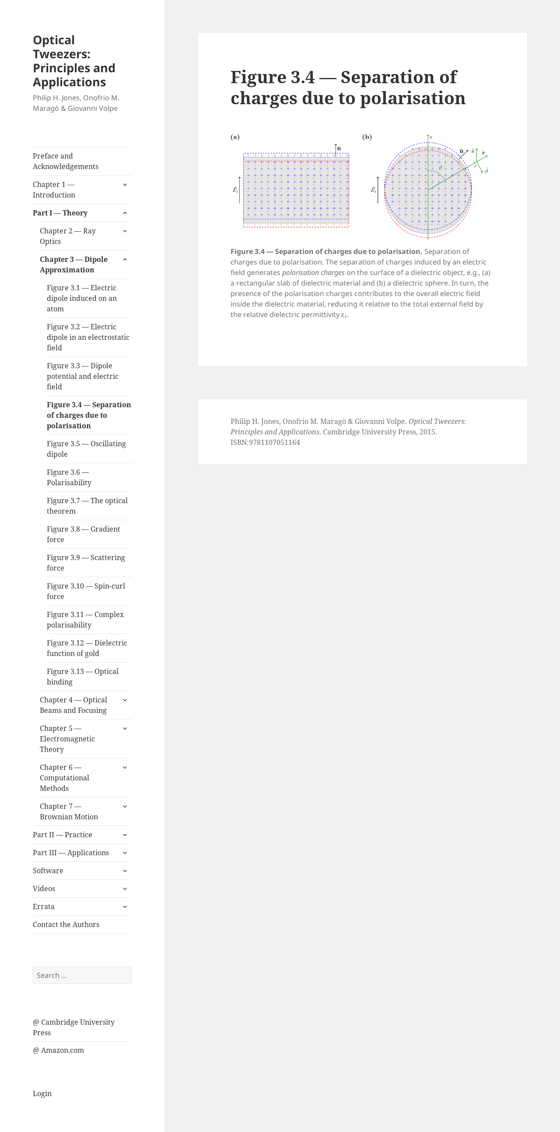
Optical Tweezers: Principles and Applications (74, 61)
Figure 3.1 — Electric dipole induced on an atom (82, 298)
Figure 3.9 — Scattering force (86, 563)
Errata (44, 906)
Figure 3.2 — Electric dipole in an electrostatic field (88, 337)
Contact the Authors (66, 924)
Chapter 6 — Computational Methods (64, 777)
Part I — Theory (60, 213)
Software (48, 870)
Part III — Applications (71, 852)
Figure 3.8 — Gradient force (83, 534)
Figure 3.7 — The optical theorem (87, 506)
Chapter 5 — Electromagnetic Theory (67, 738)
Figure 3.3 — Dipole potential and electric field (83, 376)
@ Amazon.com (58, 1050)
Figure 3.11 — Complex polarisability (85, 620)
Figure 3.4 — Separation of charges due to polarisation (89, 415)
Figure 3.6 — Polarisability (69, 477)
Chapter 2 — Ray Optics (68, 236)
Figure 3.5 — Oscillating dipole (86, 449)
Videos (44, 888)
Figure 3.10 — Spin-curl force (86, 591)
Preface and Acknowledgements (65, 161)
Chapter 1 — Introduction (54, 190)
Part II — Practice (62, 834)
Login (42, 1093)
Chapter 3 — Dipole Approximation (74, 264)
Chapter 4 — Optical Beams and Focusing (73, 705)
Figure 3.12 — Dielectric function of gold (87, 648)
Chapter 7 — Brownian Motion (69, 811)
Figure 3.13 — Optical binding (83, 677)
